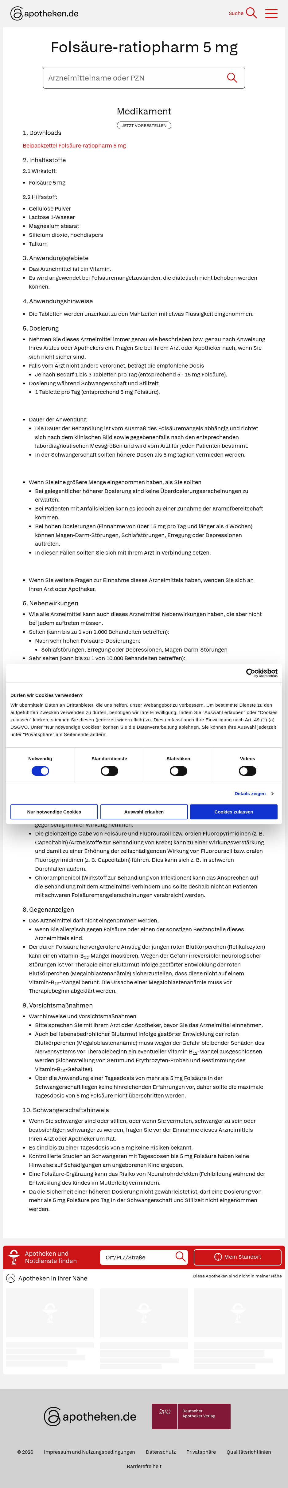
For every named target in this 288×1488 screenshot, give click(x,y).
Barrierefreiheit (144, 1466)
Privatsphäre (201, 1452)
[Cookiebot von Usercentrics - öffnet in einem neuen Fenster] (251, 673)
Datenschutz (161, 1452)
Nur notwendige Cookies (54, 811)
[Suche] (243, 13)
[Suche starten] (232, 78)
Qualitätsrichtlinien (249, 1452)
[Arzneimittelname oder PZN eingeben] (144, 78)
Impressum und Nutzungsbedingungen (89, 1452)
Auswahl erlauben (144, 811)
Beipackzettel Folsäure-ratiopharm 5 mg (74, 145)
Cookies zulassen (234, 811)
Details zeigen (250, 793)
